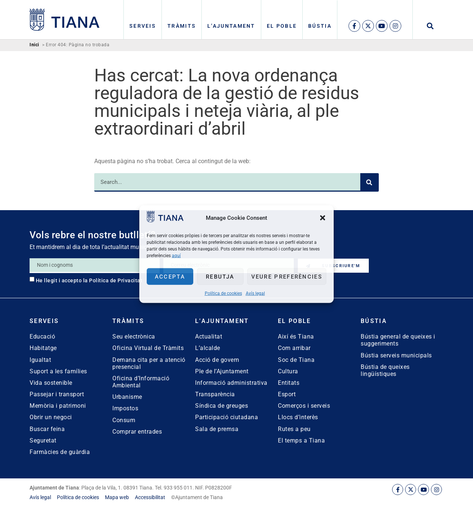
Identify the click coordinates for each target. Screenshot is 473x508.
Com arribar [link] (294, 347)
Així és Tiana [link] (296, 336)
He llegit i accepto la (89, 280)
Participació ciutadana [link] (226, 417)
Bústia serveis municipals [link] (396, 355)
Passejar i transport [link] (57, 394)
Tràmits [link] (181, 26)
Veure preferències (286, 276)
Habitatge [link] (43, 347)
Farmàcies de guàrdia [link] (60, 451)
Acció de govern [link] (217, 359)
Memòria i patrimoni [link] (58, 405)
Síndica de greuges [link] (221, 405)
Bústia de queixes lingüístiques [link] (385, 370)
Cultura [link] (288, 371)
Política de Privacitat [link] (115, 280)
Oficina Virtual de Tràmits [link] (148, 347)
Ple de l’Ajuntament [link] (222, 371)
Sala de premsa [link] (216, 429)
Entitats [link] (288, 382)
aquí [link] (176, 255)
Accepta (170, 276)
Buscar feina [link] (47, 429)
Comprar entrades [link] (137, 431)
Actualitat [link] (208, 336)
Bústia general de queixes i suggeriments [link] (398, 340)
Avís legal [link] (255, 293)
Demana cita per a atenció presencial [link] (149, 363)
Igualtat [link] (40, 359)
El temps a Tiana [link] (301, 440)
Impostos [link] (125, 408)
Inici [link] (34, 45)
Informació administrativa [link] (231, 382)
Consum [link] (123, 420)
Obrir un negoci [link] (51, 417)
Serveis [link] (142, 26)
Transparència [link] (215, 394)
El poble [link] (282, 26)
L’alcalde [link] (207, 347)
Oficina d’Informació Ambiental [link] (140, 382)
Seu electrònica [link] (133, 336)
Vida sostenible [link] (51, 382)
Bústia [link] (319, 26)
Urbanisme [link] (127, 396)
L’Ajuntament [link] (231, 26)
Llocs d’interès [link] (298, 417)
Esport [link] (287, 394)
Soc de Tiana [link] (296, 359)
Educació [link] (42, 336)
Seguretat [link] (43, 440)
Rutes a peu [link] (294, 429)
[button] (322, 217)
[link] (165, 220)
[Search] (369, 182)
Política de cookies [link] (223, 293)
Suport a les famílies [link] (58, 371)
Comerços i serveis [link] (304, 405)
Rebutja (220, 276)
